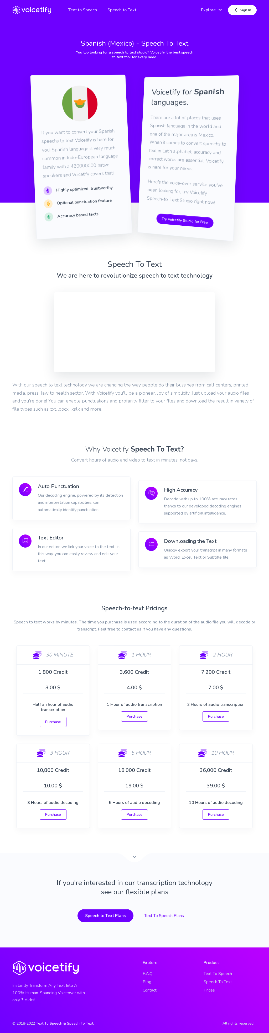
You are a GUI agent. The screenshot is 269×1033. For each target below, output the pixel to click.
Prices (209, 990)
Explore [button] (208, 10)
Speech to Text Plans (105, 916)
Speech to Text (122, 10)
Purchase (53, 721)
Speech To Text (218, 982)
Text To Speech (218, 974)
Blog (147, 982)
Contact (150, 990)
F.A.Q (148, 974)
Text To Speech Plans (164, 916)
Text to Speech (82, 10)
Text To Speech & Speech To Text (64, 1023)
